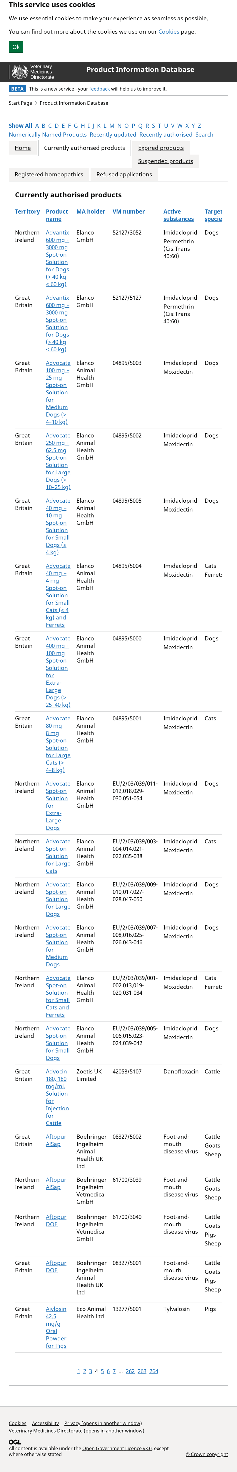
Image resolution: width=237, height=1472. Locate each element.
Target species (215, 215)
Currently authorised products (84, 148)
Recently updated (113, 134)
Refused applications (124, 174)
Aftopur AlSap (56, 1140)
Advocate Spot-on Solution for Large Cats (58, 856)
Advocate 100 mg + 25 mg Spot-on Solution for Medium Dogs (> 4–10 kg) (58, 392)
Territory (27, 211)
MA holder (90, 211)
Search (204, 134)
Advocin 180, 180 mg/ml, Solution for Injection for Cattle (57, 1097)
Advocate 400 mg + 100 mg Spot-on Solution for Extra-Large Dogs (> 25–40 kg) (58, 672)
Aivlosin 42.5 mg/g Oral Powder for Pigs (56, 1327)
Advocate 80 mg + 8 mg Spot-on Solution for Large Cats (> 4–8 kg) (58, 744)
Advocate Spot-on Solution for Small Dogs (58, 1043)
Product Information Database (140, 69)
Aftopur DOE (56, 1220)
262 (130, 1371)
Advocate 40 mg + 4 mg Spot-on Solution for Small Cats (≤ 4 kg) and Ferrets (58, 595)
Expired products (161, 148)
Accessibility (45, 1423)
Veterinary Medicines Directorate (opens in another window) (76, 1430)
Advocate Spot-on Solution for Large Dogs (58, 899)
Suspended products (165, 161)
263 (142, 1371)
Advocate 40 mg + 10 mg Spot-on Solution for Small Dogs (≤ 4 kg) (58, 526)
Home (23, 148)
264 (153, 1371)
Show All (20, 126)
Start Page (20, 103)
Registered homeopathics (49, 174)
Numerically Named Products (48, 134)
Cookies (168, 31)
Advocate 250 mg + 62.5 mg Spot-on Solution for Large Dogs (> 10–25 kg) (58, 461)
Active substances (178, 215)
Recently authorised (166, 134)
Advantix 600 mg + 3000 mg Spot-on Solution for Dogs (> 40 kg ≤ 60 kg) (57, 258)
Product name (57, 215)
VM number (129, 211)
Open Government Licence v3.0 (117, 1448)
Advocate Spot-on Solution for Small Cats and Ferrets (58, 996)
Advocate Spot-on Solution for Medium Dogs (58, 946)
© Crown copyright (207, 1454)
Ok (16, 47)
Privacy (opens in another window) (103, 1423)
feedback (99, 89)
